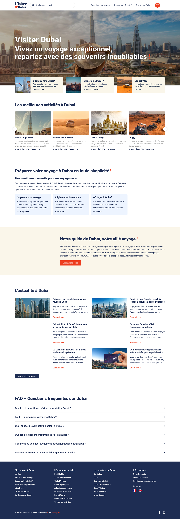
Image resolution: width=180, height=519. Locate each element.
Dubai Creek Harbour (102, 484)
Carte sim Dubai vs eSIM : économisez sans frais (142, 325)
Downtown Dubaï (101, 481)
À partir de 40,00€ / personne (141, 149)
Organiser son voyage (100, 5)
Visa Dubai (19, 488)
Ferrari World (59, 495)
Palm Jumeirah (100, 491)
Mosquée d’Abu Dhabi (63, 491)
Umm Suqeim (99, 495)
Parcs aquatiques (61, 484)
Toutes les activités (62, 502)
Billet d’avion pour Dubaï (25, 484)
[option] (140, 490)
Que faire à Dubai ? (144, 5)
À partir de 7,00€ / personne (103, 149)
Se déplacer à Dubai (23, 495)
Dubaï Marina (99, 488)
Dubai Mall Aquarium (63, 498)
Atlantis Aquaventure (63, 488)
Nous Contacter (139, 474)
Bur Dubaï (98, 474)
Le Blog (18, 474)
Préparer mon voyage (24, 477)
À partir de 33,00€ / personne (65, 149)
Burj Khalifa (59, 474)
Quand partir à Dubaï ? (24, 481)
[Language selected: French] (138, 490)
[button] (15, 129)
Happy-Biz (56, 513)
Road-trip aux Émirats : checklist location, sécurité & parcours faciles (147, 300)
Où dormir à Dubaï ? (123, 5)
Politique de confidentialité (144, 481)
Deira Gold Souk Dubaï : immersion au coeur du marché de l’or (70, 325)
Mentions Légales (140, 477)
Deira (96, 477)
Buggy (132, 137)
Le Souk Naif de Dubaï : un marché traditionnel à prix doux (69, 351)
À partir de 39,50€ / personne (27, 149)
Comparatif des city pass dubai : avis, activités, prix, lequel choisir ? (146, 351)
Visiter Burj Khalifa (24, 137)
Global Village (97, 137)
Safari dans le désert (63, 137)
